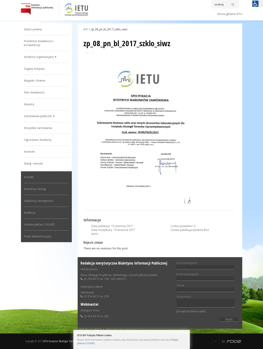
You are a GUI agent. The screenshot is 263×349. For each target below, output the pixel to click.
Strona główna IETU (229, 14)
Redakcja (29, 212)
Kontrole (29, 151)
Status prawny (33, 29)
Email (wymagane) (205, 276)
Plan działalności (34, 92)
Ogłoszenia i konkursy (37, 140)
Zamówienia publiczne (38, 116)
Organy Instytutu (34, 68)
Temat (205, 287)
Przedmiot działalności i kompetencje (39, 43)
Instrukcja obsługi (35, 189)
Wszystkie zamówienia (38, 128)
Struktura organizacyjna (39, 57)
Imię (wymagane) (205, 265)
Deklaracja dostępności (38, 201)
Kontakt (29, 177)
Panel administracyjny (37, 236)
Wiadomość (205, 301)
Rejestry (29, 104)
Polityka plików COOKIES (39, 224)
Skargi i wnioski (33, 163)
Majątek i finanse (34, 80)
